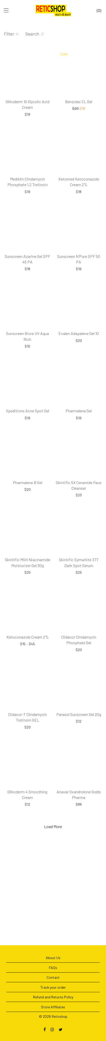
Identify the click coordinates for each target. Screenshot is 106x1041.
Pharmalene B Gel (27, 524)
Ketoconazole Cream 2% (27, 692)
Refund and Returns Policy (53, 997)
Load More (53, 896)
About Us (53, 957)
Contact (53, 977)
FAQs (53, 967)
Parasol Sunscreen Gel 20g (78, 777)
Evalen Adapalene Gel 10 (78, 361)
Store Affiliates (53, 1007)
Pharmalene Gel (79, 445)
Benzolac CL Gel (78, 108)
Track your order (53, 987)
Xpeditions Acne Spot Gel (27, 445)
